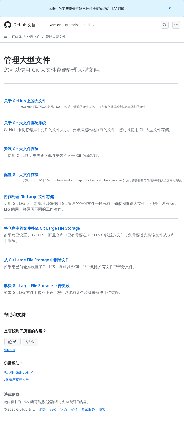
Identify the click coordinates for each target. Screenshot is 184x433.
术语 (42, 409)
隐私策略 (9, 350)
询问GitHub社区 (19, 372)
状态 (63, 409)
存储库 (17, 36)
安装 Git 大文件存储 (21, 148)
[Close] (170, 8)
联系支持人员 (16, 379)
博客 (102, 409)
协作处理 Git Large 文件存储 (29, 196)
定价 (74, 409)
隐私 (53, 409)
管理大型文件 (55, 36)
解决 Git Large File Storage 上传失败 (36, 285)
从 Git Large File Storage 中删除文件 (36, 260)
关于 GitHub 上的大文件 (25, 101)
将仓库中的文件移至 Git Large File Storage (42, 228)
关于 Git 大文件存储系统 (25, 123)
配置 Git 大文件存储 (21, 174)
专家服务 (88, 409)
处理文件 (33, 36)
